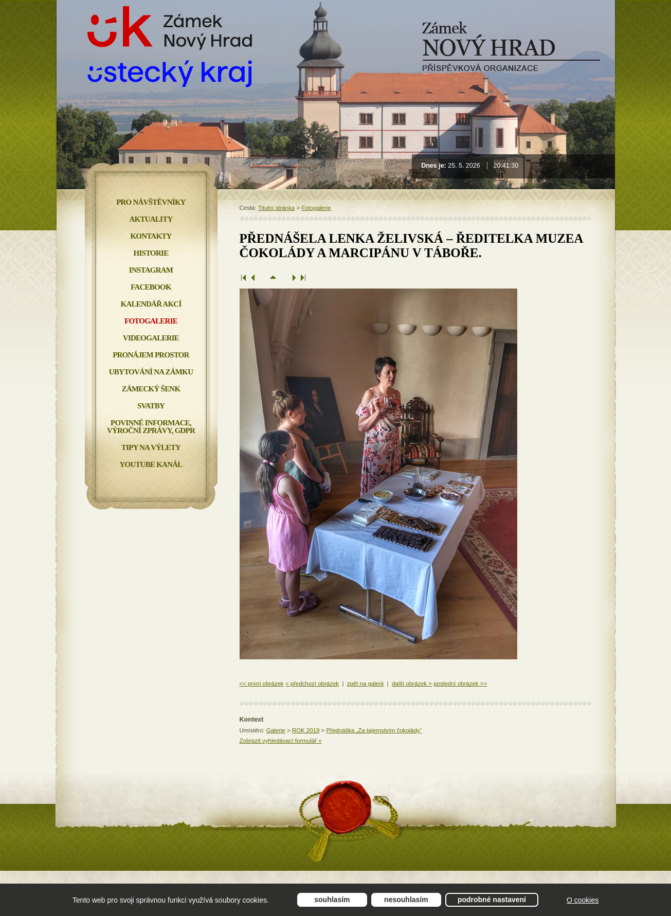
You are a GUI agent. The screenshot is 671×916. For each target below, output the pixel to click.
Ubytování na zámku (151, 372)
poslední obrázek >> (460, 683)
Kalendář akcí (151, 304)
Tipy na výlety (150, 447)
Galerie (275, 730)
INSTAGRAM (151, 270)
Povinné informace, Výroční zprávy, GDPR (151, 427)
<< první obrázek (262, 683)
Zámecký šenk (151, 389)
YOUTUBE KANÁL (150, 464)
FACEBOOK (151, 287)
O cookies (583, 900)
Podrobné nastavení (492, 899)
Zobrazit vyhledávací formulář (281, 741)
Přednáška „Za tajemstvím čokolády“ (374, 730)
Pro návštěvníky (151, 202)
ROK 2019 (306, 730)
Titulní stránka (276, 208)
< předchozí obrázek (312, 683)
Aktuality (151, 219)
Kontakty (150, 236)
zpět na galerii (365, 683)
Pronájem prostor (151, 355)
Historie (151, 253)
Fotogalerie (316, 208)
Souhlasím (332, 899)
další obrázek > (412, 683)
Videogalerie (151, 338)
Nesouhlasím (406, 899)
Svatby (151, 406)
